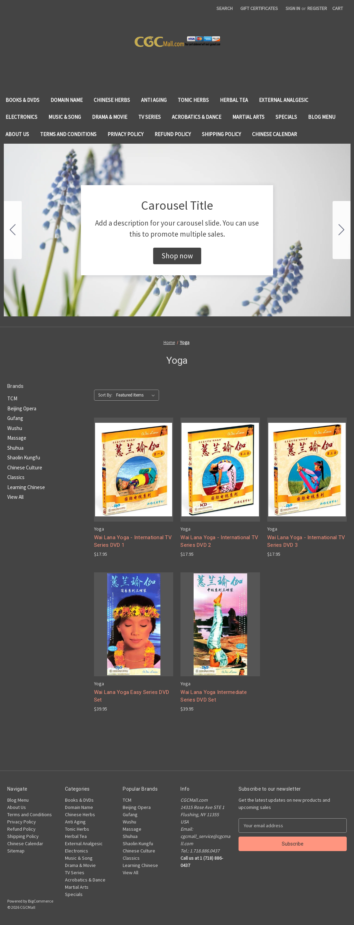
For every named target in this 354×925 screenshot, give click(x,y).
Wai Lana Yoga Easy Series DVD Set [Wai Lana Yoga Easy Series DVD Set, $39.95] (131, 696)
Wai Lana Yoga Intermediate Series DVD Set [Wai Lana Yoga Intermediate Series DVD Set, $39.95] (213, 696)
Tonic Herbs (193, 100)
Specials (286, 117)
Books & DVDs (22, 100)
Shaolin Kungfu (23, 457)
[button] (177, 256)
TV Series (149, 117)
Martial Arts (248, 117)
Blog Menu (321, 117)
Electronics (21, 117)
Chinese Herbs (112, 100)
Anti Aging (154, 100)
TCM (12, 398)
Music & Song (64, 117)
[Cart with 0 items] (337, 8)
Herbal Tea (234, 100)
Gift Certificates (259, 8)
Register (317, 8)
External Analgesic (283, 100)
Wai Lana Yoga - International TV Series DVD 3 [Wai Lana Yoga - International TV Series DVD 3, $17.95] (306, 541)
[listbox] (137, 395)
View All (15, 497)
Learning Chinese (26, 487)
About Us (17, 134)
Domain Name (66, 100)
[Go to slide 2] (13, 230)
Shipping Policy (221, 134)
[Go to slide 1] (174, 322)
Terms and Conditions (68, 134)
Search (224, 8)
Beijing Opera (21, 408)
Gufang (15, 418)
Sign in (293, 8)
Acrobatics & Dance (196, 117)
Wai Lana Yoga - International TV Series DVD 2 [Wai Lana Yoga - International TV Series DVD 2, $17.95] (219, 541)
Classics (16, 477)
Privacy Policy (125, 134)
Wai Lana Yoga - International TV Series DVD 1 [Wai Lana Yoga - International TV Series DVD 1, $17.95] (133, 541)
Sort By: (105, 395)
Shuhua (15, 448)
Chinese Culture (24, 467)
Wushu (14, 428)
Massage (16, 438)
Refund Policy (173, 134)
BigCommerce (40, 901)
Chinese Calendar (274, 134)
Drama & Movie (109, 117)
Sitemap (16, 851)
